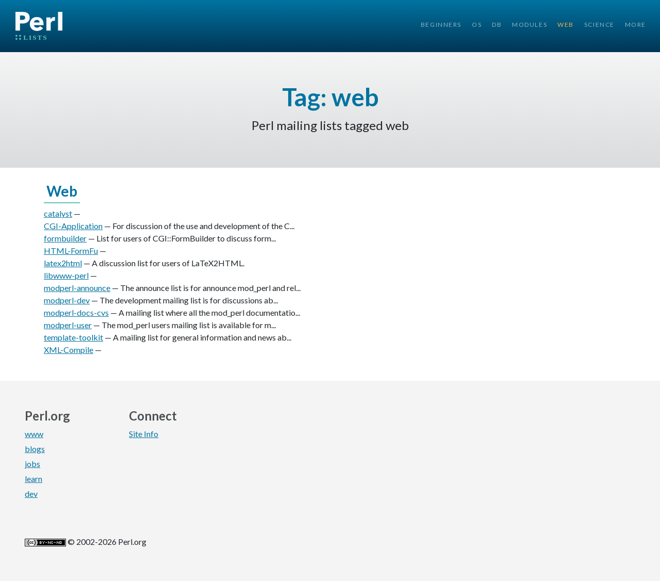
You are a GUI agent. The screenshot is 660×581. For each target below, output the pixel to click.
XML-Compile (68, 349)
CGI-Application (73, 226)
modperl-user (68, 325)
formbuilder (65, 238)
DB (497, 24)
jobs (32, 464)
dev (31, 493)
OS (477, 24)
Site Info (143, 434)
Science (599, 24)
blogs (35, 449)
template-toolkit (73, 337)
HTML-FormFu (71, 250)
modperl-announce (77, 288)
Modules (529, 24)
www (34, 434)
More (635, 24)
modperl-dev (67, 300)
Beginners (441, 24)
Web (565, 24)
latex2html (63, 263)
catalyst (58, 213)
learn (33, 478)
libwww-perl (66, 275)
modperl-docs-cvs (76, 312)
